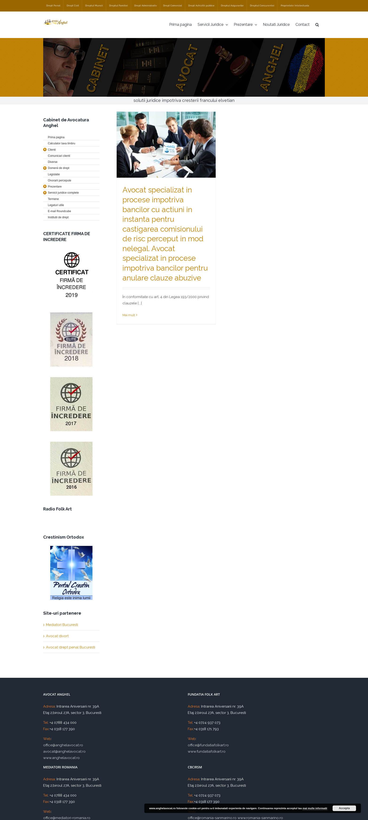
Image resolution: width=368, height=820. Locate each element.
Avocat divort (57, 636)
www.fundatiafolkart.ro (207, 751)
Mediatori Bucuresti (62, 625)
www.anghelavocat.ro (61, 758)
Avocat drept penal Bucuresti (70, 647)
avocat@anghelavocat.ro (64, 751)
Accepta (344, 808)
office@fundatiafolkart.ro (208, 745)
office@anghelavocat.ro (63, 745)
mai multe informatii (315, 808)
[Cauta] (317, 24)
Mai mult (129, 315)
